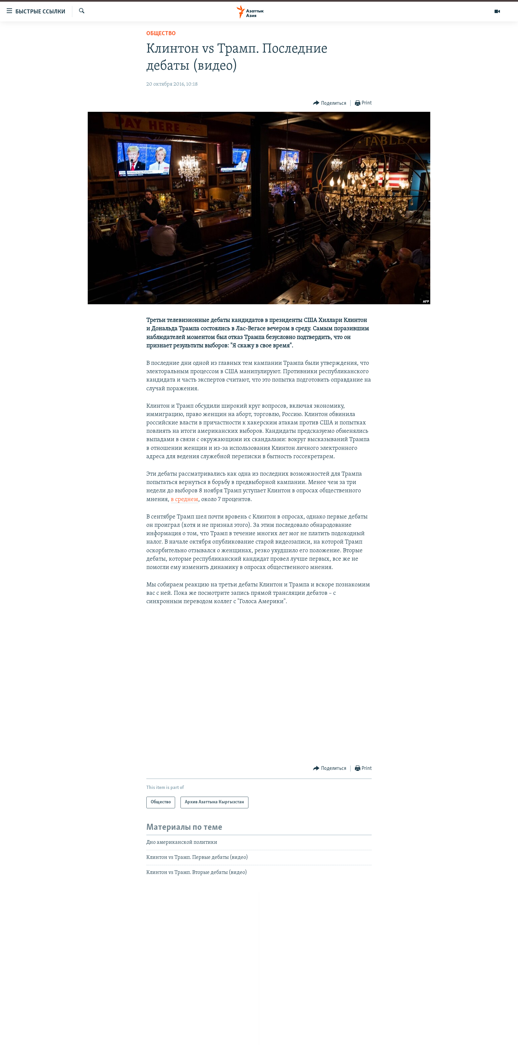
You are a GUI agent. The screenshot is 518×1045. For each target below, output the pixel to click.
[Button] (329, 103)
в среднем (184, 499)
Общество (161, 33)
